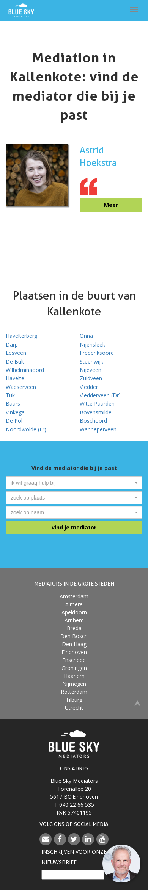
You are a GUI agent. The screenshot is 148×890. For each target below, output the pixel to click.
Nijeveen (90, 369)
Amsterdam (74, 596)
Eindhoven (74, 652)
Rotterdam (74, 691)
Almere (74, 604)
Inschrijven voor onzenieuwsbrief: (74, 857)
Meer (111, 204)
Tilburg (74, 699)
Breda (74, 628)
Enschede (74, 660)
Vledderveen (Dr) (100, 395)
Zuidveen (91, 378)
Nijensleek (92, 344)
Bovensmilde (96, 412)
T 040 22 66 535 (74, 804)
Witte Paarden (97, 403)
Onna (86, 335)
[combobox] (74, 482)
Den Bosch (74, 636)
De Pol (14, 420)
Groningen (74, 667)
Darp (12, 344)
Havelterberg (21, 335)
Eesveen (16, 352)
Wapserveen (21, 386)
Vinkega (15, 412)
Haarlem (74, 675)
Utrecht (74, 707)
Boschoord (93, 420)
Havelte (15, 378)
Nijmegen (74, 683)
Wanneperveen (98, 429)
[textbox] (72, 483)
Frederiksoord (97, 352)
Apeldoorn (74, 612)
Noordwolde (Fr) (26, 429)
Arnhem (74, 620)
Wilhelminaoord (25, 369)
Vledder (89, 386)
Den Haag (74, 644)
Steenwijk (91, 361)
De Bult (15, 361)
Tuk (10, 395)
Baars (13, 403)
